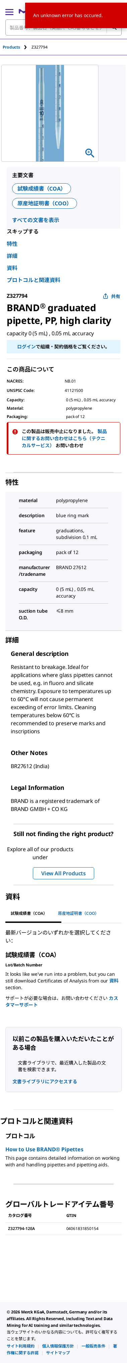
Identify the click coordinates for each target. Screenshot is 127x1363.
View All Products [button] (63, 873)
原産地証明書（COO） (44, 203)
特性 (12, 244)
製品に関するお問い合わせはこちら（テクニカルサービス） (64, 438)
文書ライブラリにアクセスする (44, 1081)
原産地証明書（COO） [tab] (78, 913)
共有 (111, 296)
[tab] (17, 47)
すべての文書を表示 (35, 220)
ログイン (26, 346)
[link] (21, 1346)
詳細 (12, 256)
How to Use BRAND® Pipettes (44, 1149)
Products (11, 47)
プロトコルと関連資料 (33, 280)
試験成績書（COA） (41, 188)
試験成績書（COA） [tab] (29, 913)
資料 (12, 268)
